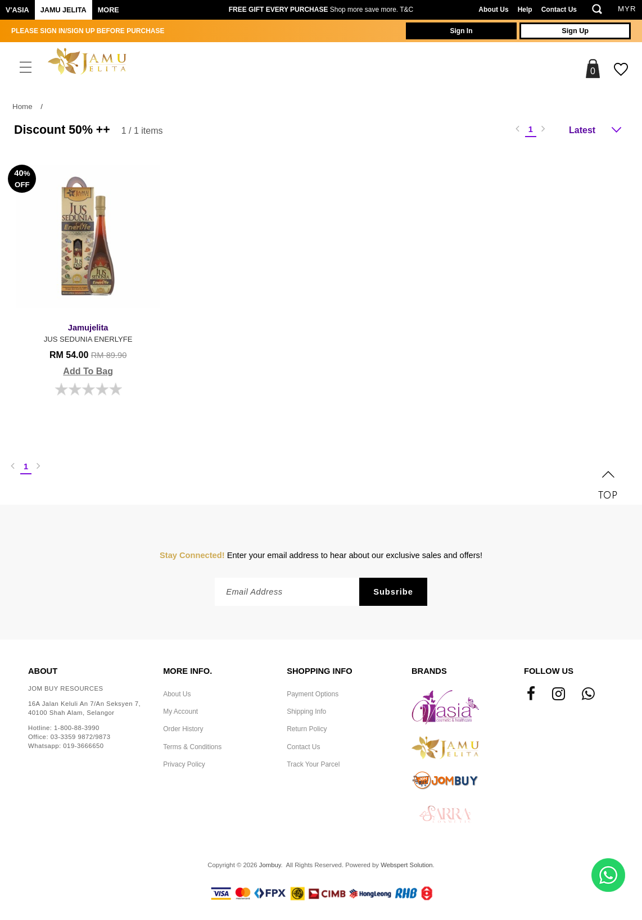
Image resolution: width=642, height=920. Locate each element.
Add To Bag (84, 362)
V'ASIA (17, 10)
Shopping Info (319, 663)
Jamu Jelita (63, 10)
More (108, 10)
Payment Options (312, 686)
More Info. (187, 663)
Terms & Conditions (192, 738)
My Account (180, 704)
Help (525, 9)
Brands (429, 663)
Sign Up (572, 31)
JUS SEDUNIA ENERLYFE (83, 324)
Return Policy (307, 721)
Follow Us (548, 663)
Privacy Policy (184, 756)
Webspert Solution (406, 857)
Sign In (454, 31)
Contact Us (559, 9)
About (42, 663)
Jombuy (270, 857)
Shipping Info (306, 704)
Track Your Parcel (313, 756)
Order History (183, 721)
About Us (493, 9)
